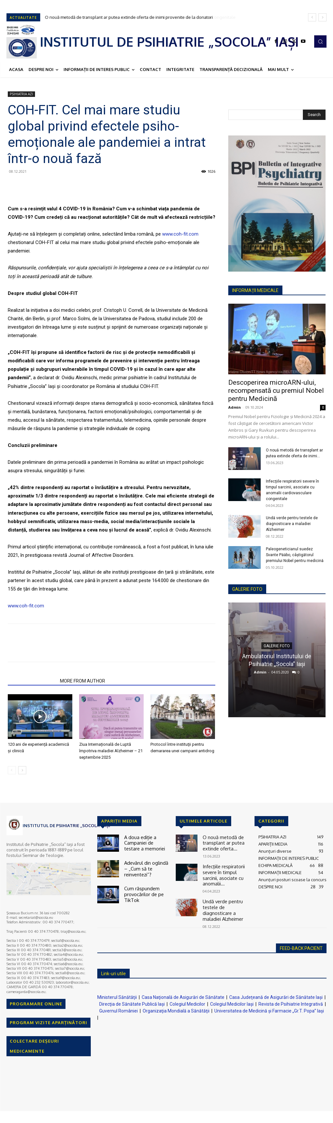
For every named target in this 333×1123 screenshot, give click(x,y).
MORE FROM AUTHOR (82, 681)
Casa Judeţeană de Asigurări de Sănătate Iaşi (276, 989)
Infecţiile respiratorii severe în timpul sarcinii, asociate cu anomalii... (222, 871)
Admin (234, 407)
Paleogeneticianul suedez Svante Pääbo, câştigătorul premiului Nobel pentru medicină (295, 555)
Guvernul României (118, 1002)
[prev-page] (12, 770)
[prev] (312, 17)
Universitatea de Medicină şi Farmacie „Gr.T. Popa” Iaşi (269, 1002)
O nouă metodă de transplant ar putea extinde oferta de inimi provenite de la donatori (129, 17)
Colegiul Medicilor (187, 996)
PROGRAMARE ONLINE (36, 1003)
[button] (320, 41)
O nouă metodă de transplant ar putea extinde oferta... (221, 841)
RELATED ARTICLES (32, 681)
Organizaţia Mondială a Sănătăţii (176, 1002)
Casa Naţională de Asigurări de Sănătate (183, 989)
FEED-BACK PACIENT (301, 940)
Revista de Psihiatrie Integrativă (290, 996)
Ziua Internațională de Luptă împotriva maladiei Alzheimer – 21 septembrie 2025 (111, 751)
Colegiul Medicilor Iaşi (232, 996)
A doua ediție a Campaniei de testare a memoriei (146, 841)
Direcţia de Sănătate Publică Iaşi (132, 996)
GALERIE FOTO (247, 589)
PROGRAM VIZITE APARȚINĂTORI (48, 1022)
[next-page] (22, 770)
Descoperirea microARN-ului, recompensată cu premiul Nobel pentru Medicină (276, 391)
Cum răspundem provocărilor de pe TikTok (142, 889)
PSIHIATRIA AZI (21, 94)
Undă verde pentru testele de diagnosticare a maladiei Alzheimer (292, 524)
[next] (322, 17)
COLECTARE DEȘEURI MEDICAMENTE (34, 1046)
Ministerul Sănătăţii (117, 989)
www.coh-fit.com (180, 234)
